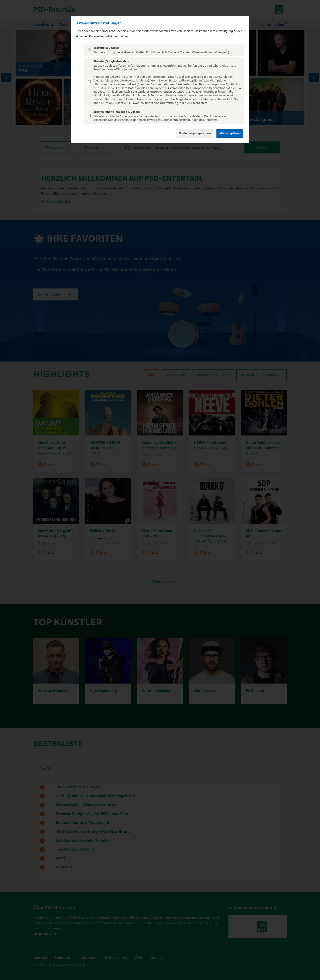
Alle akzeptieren (230, 133)
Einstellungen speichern (194, 133)
